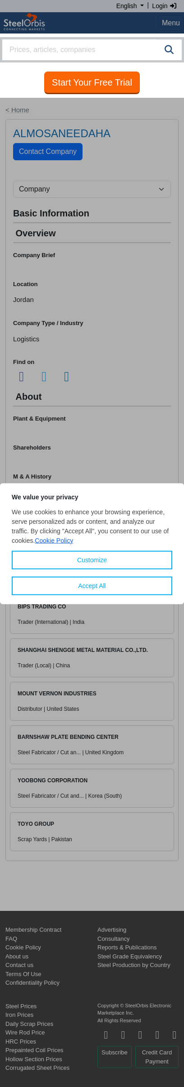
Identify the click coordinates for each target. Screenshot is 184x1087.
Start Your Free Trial (92, 82)
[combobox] (92, 50)
